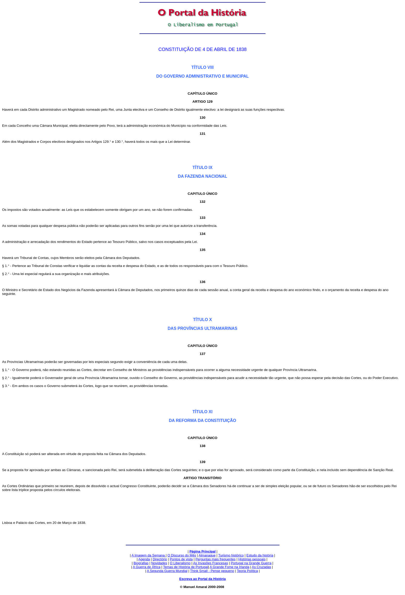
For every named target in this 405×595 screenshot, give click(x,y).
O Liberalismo (180, 563)
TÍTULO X (202, 319)
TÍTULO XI (202, 412)
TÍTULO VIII (202, 67)
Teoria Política (247, 571)
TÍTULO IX (202, 167)
